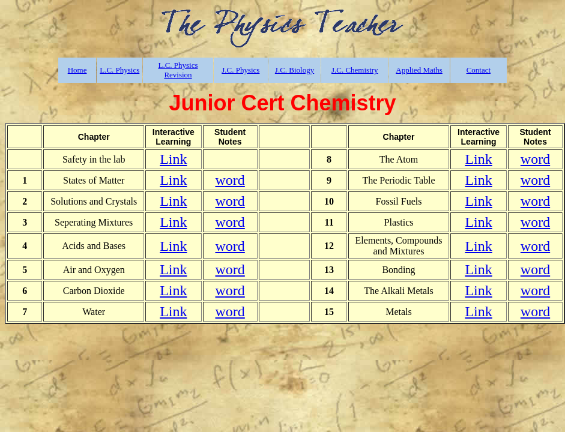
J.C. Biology (294, 69)
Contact (479, 69)
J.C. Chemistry (354, 69)
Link (173, 159)
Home (77, 69)
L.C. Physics (119, 69)
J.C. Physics (240, 69)
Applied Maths (419, 69)
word (535, 159)
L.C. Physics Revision (178, 70)
